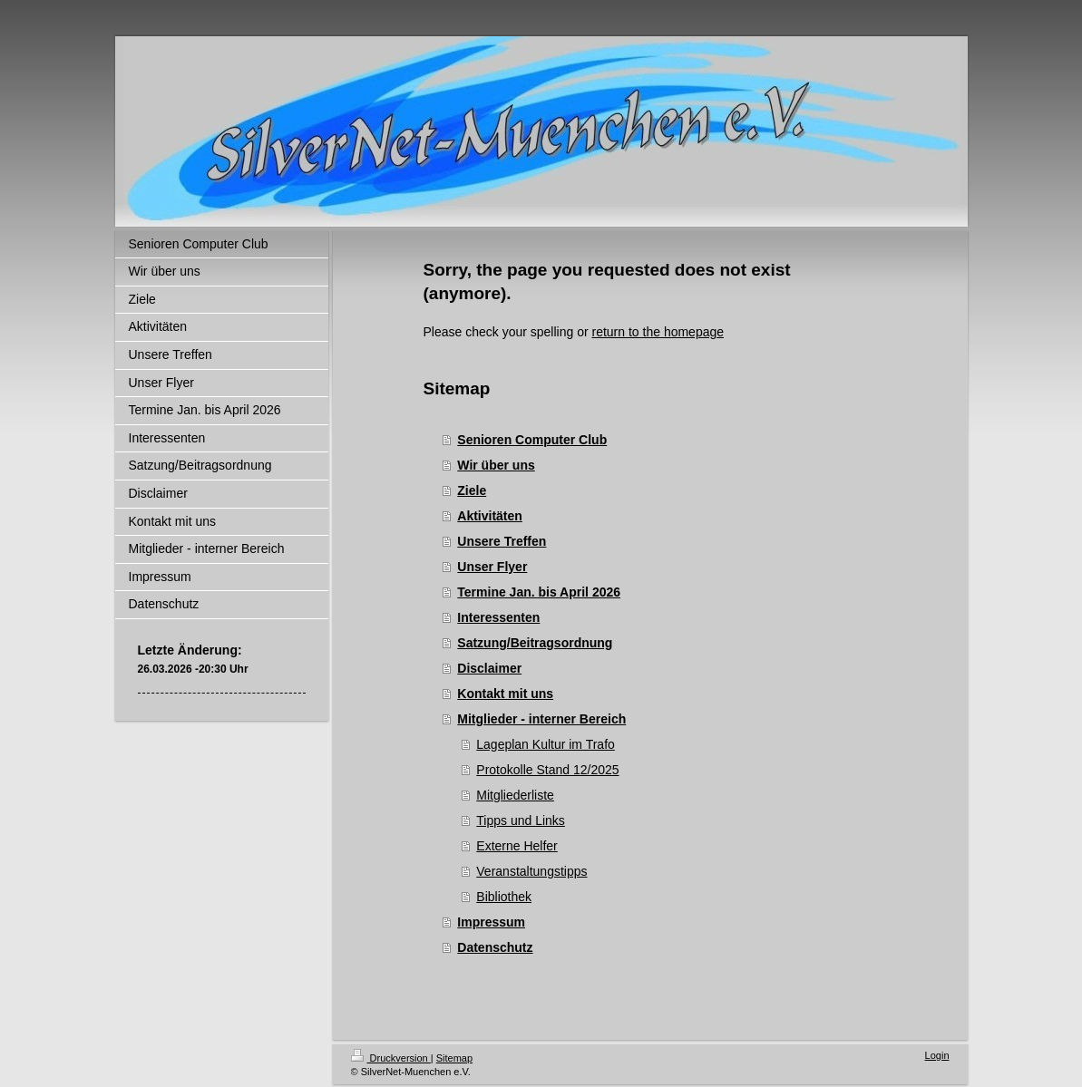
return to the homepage (658, 332)
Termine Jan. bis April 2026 (538, 592)
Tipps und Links (520, 820)
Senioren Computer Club (532, 439)
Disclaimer (489, 668)
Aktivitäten (489, 516)
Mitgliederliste (515, 795)
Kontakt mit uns (505, 693)
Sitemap (454, 1058)
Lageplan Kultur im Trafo (545, 744)
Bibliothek (503, 896)
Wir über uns (495, 465)
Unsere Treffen (501, 541)
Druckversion (391, 1058)
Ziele (471, 490)
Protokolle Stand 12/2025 (547, 769)
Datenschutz (494, 947)
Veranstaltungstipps (531, 871)
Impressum (491, 922)
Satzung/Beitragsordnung (534, 643)
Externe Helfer (516, 846)
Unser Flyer (492, 566)
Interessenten (498, 617)
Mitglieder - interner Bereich (541, 719)
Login (937, 1055)
